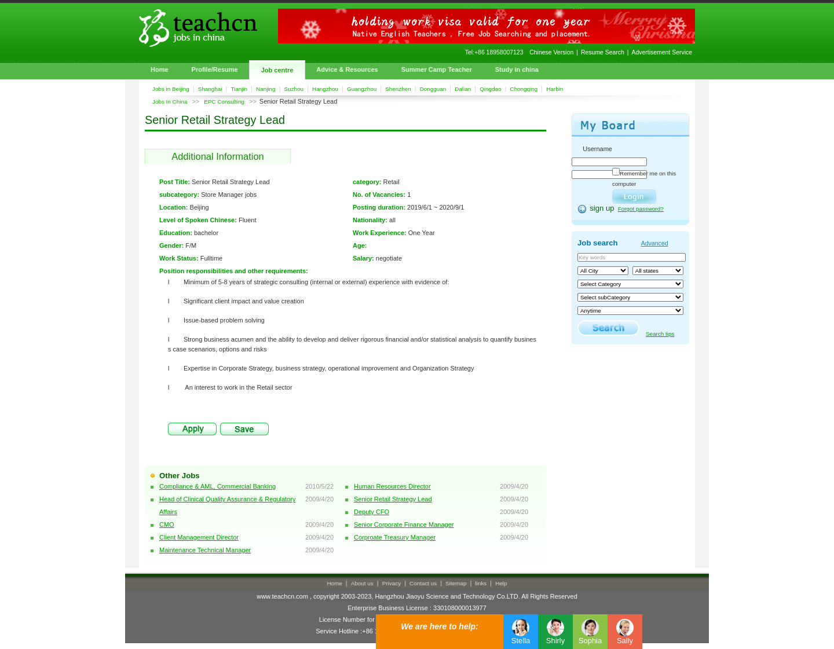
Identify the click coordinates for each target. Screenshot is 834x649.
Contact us (423, 583)
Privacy (391, 583)
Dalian (463, 89)
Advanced (654, 243)
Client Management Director (199, 537)
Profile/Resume (215, 69)
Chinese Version (551, 52)
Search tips (660, 334)
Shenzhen (398, 89)
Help (501, 583)
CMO (166, 524)
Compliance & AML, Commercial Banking (217, 486)
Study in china (517, 69)
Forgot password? (641, 209)
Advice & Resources (347, 69)
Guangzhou (361, 89)
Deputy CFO (371, 511)
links (481, 583)
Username (597, 148)
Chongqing (524, 89)
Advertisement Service (662, 52)
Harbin (554, 89)
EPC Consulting (224, 101)
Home (160, 69)
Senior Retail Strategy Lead (393, 499)
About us (362, 583)
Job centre (277, 70)
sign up (602, 208)
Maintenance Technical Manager (205, 550)
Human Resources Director (392, 486)
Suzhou (294, 89)
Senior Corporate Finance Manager (403, 524)
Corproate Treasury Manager (395, 537)
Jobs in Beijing (170, 89)
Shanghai (210, 89)
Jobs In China (169, 101)
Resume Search (602, 52)
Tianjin (239, 89)
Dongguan (433, 89)
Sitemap (455, 583)
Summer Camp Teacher (436, 69)
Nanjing (266, 89)
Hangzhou (325, 89)
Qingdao (490, 89)
